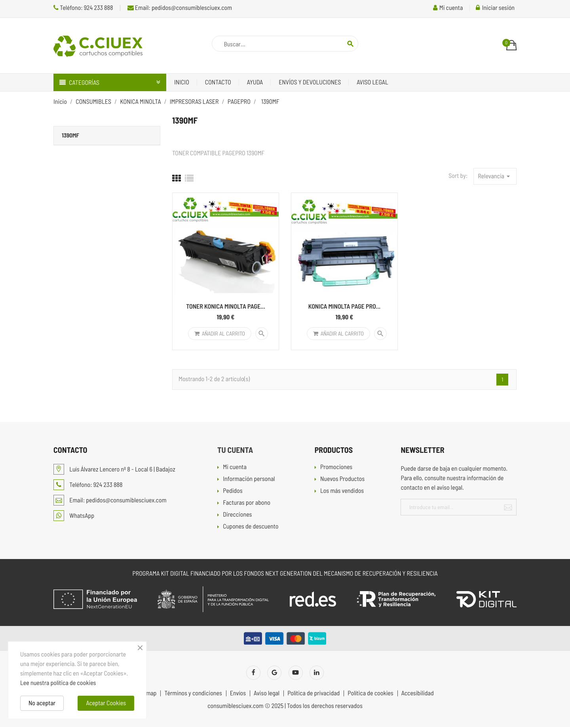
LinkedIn (317, 673)
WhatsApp (73, 515)
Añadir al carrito (219, 333)
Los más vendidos (342, 491)
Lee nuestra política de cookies (58, 683)
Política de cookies (370, 693)
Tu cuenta (235, 449)
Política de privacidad (313, 693)
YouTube (296, 673)
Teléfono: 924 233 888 (83, 7)
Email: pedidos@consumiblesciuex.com (179, 7)
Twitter (274, 673)
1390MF (70, 135)
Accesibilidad (417, 693)
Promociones (336, 467)
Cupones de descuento (250, 526)
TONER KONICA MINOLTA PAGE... (225, 306)
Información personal (249, 479)
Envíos (238, 693)
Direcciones (237, 514)
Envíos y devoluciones (310, 82)
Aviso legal (372, 82)
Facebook (253, 673)
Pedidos (232, 491)
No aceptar (41, 703)
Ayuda (255, 82)
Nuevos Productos (342, 479)
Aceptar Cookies (106, 703)
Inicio (181, 82)
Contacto (218, 82)
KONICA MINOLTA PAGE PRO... (344, 306)
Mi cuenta (235, 467)
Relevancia (495, 176)
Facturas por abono (246, 503)
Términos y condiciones (193, 693)
